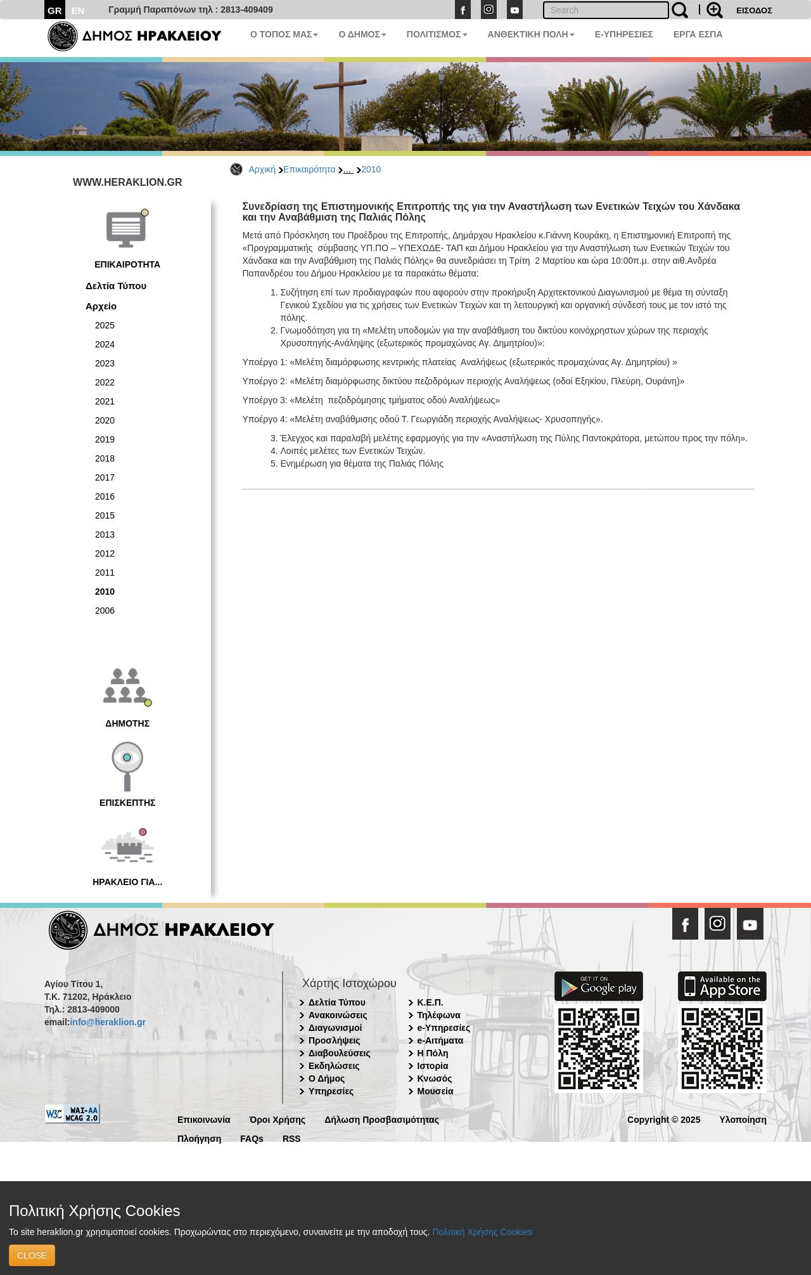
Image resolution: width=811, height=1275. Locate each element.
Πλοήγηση (199, 1138)
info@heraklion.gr (107, 1022)
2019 (105, 439)
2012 (105, 553)
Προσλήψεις (335, 1040)
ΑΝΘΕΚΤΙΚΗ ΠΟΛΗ (531, 34)
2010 (371, 169)
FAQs (252, 1138)
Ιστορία (433, 1066)
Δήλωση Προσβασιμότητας (381, 1119)
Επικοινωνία (204, 1119)
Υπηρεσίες (331, 1091)
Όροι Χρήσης (278, 1119)
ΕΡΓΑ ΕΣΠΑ (698, 34)
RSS (292, 1138)
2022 (105, 382)
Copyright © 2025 (663, 1119)
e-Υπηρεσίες (444, 1028)
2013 (105, 534)
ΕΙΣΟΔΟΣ (754, 10)
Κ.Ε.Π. (431, 1002)
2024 (105, 344)
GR (55, 10)
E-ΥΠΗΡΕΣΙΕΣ (624, 34)
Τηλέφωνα (439, 1015)
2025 (105, 325)
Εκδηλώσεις (334, 1066)
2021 (105, 401)
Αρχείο (101, 306)
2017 (105, 477)
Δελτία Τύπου (116, 285)
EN (78, 10)
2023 (105, 363)
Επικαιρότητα (309, 169)
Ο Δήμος (327, 1078)
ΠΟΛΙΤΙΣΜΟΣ (437, 34)
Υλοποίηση (743, 1119)
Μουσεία (436, 1091)
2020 (105, 420)
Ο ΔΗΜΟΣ (362, 34)
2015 (105, 515)
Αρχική (262, 169)
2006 (105, 610)
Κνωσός (435, 1078)
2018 (105, 458)
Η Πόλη (433, 1053)
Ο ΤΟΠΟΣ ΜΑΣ (284, 34)
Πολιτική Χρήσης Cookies (482, 1232)
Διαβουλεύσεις (340, 1053)
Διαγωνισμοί (335, 1028)
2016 (105, 496)
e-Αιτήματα (441, 1040)
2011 (105, 572)
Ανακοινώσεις (338, 1015)
